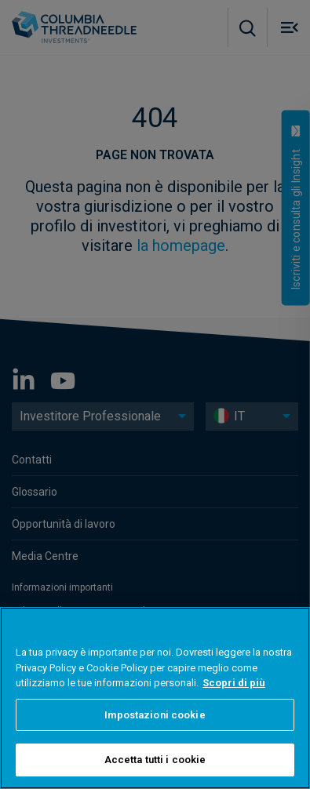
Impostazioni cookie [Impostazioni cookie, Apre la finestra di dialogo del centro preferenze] (154, 715)
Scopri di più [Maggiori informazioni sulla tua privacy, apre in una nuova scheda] (233, 683)
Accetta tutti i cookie (155, 759)
